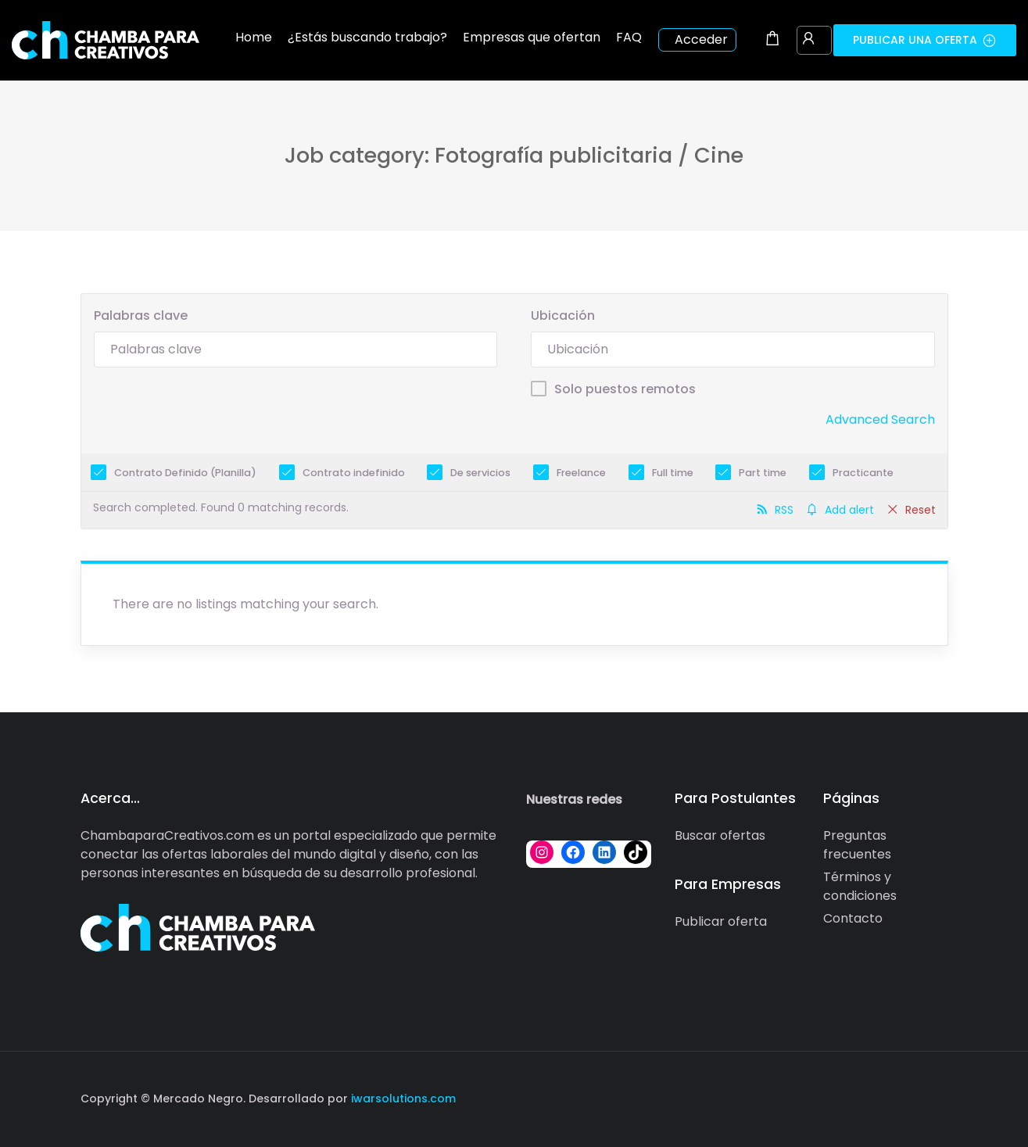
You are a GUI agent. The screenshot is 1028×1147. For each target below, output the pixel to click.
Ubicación (563, 315)
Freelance (581, 472)
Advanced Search (880, 419)
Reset (920, 510)
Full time (672, 472)
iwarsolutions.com (402, 1098)
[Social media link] (934, 1096)
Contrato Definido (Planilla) (185, 472)
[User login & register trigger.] (808, 40)
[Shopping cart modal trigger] (772, 40)
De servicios (480, 472)
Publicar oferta (721, 921)
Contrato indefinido (354, 472)
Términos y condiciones (860, 886)
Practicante (863, 472)
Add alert (849, 510)
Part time (762, 472)
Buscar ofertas (720, 835)
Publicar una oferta (925, 40)
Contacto (853, 918)
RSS (784, 510)
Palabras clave (141, 315)
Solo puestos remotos (625, 389)
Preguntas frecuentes (857, 844)
